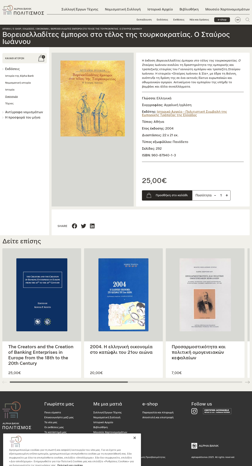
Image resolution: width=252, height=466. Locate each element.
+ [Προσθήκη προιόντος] (226, 195)
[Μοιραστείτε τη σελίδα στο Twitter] (92, 226)
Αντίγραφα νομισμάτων (24, 112)
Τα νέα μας (50, 422)
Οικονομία (11, 96)
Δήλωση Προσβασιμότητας (150, 457)
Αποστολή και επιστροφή (157, 417)
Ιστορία (9, 90)
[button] (93, 98)
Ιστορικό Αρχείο (160, 9)
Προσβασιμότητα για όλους (61, 437)
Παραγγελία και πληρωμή (157, 412)
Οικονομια (42, 29)
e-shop (222, 20)
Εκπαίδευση (144, 20)
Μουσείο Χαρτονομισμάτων (227, 9)
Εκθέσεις (178, 20)
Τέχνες (9, 103)
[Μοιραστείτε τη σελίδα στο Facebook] (74, 226)
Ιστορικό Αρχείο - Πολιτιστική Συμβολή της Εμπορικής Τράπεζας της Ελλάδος (184, 113)
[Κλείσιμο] (134, 444)
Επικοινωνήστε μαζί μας (59, 417)
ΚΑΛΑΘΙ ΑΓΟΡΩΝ (14, 58)
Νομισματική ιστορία (18, 83)
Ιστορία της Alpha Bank (19, 76)
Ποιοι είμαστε (52, 412)
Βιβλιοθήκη (189, 9)
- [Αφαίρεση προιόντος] (215, 195)
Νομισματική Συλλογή (123, 9)
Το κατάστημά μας (55, 432)
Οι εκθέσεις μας (54, 427)
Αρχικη (6, 29)
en (237, 20)
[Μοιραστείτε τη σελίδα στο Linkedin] (83, 226)
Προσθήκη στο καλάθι (172, 195)
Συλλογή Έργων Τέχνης (79, 9)
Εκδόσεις (162, 20)
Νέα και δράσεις (199, 20)
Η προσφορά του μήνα (22, 117)
